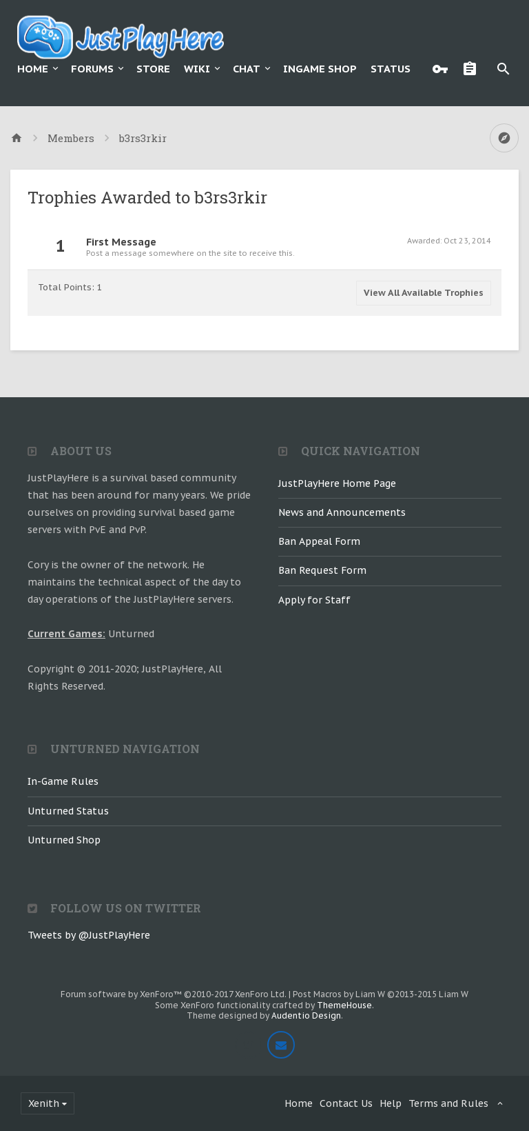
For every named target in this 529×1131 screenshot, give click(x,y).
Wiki (197, 68)
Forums (92, 68)
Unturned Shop (64, 840)
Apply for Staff (314, 600)
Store (153, 68)
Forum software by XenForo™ (174, 994)
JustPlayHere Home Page (337, 483)
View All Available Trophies (424, 293)
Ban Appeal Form (319, 541)
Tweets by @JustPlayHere (89, 935)
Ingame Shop (320, 68)
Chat (246, 68)
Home (32, 68)
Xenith (43, 1103)
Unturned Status (68, 811)
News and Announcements (342, 512)
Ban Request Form (322, 570)
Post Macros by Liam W (380, 994)
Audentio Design (306, 1015)
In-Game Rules (63, 781)
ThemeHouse (344, 1005)
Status (391, 68)
